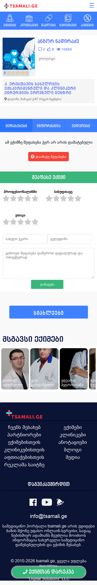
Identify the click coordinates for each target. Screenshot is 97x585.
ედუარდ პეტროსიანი (72, 382)
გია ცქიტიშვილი (43, 382)
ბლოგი (72, 449)
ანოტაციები (72, 442)
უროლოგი (47, 59)
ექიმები (73, 427)
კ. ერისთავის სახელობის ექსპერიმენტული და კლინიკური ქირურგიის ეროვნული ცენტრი (40, 88)
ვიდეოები (81, 126)
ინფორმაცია (49, 126)
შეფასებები (16, 126)
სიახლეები (49, 313)
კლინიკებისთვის (24, 449)
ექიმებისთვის (24, 442)
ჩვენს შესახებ (24, 427)
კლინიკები (73, 434)
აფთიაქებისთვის (24, 457)
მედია (73, 457)
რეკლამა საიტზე (24, 464)
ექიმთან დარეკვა (48, 572)
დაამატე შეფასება (48, 157)
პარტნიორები (24, 434)
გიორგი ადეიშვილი (12, 382)
